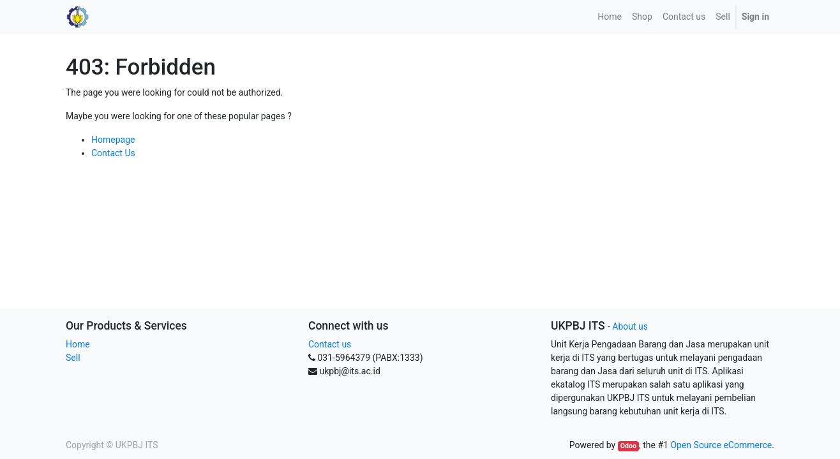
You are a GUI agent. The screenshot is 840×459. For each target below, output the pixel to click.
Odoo (628, 446)
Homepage (113, 140)
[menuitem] (609, 17)
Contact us (329, 344)
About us (630, 326)
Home (78, 344)
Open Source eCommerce (721, 445)
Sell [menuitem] (723, 16)
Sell (73, 358)
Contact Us (113, 153)
